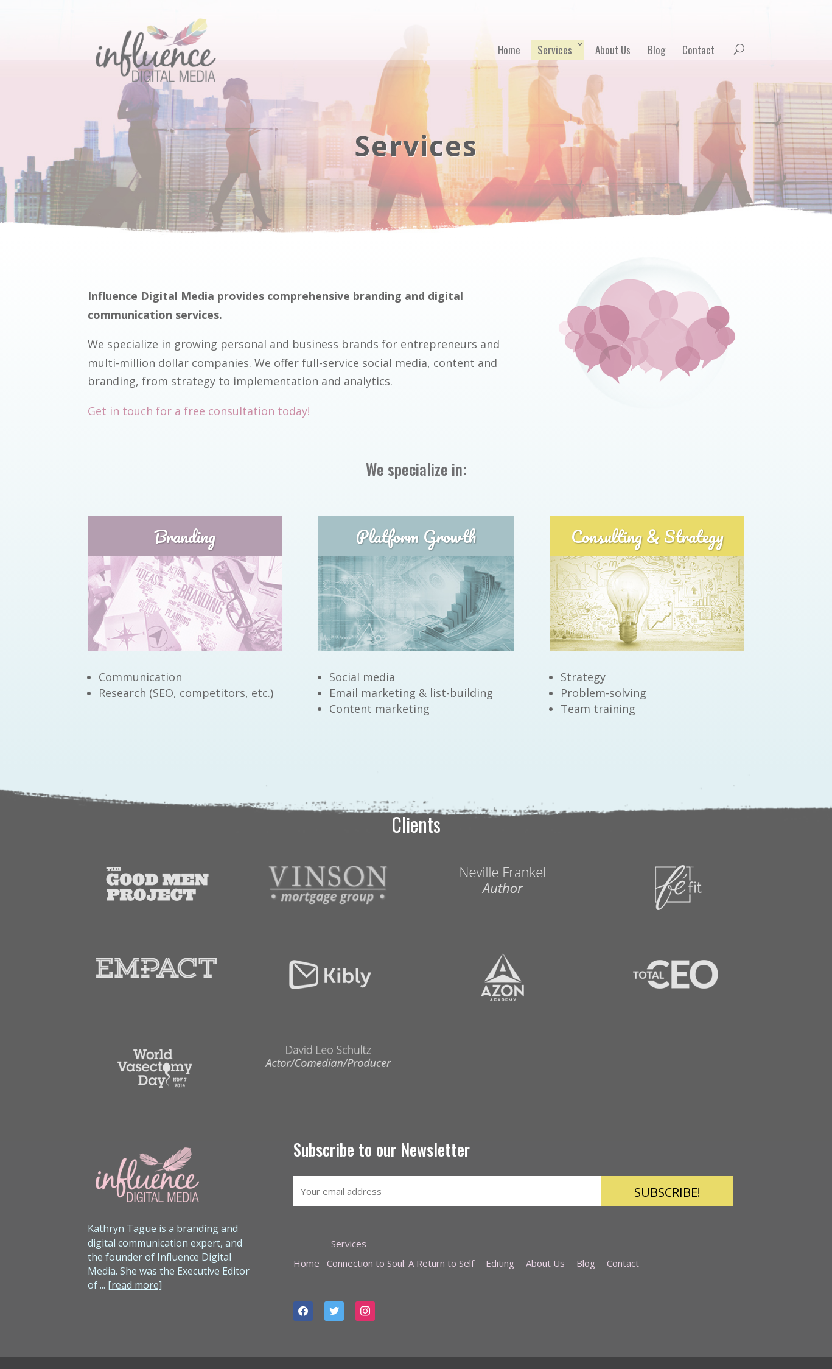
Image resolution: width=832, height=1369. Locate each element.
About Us (613, 49)
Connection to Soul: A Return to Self (400, 1263)
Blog (656, 49)
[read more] (135, 1285)
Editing (500, 1263)
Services (554, 49)
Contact (698, 49)
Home (509, 49)
